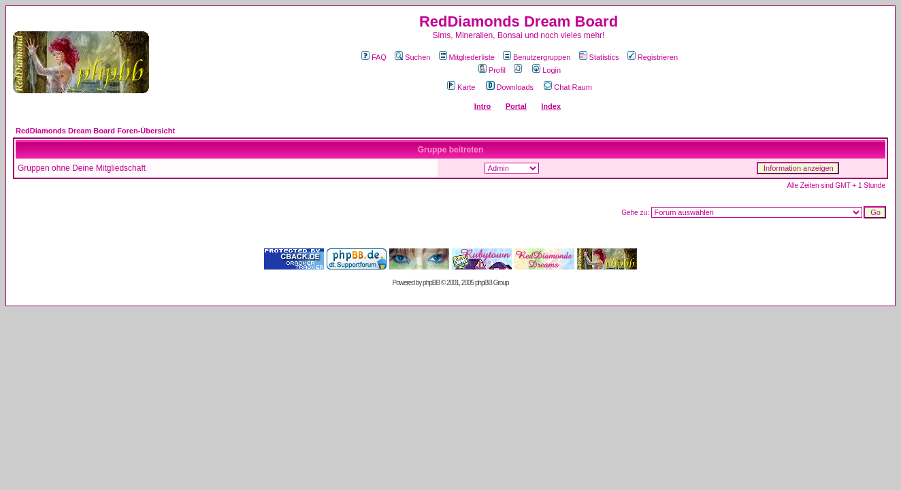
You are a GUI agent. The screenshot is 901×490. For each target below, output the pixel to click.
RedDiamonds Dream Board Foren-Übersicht (95, 131)
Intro (482, 106)
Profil (492, 70)
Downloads (510, 87)
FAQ (374, 57)
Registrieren (652, 57)
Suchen (412, 57)
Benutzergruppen (536, 57)
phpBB (431, 283)
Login (546, 70)
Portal (516, 106)
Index (551, 106)
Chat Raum (568, 87)
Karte (461, 87)
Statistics (599, 57)
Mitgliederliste (467, 57)
